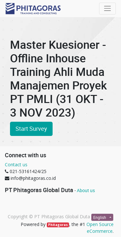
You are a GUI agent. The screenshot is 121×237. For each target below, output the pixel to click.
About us (86, 190)
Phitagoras (58, 224)
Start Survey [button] (31, 128)
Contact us (16, 164)
